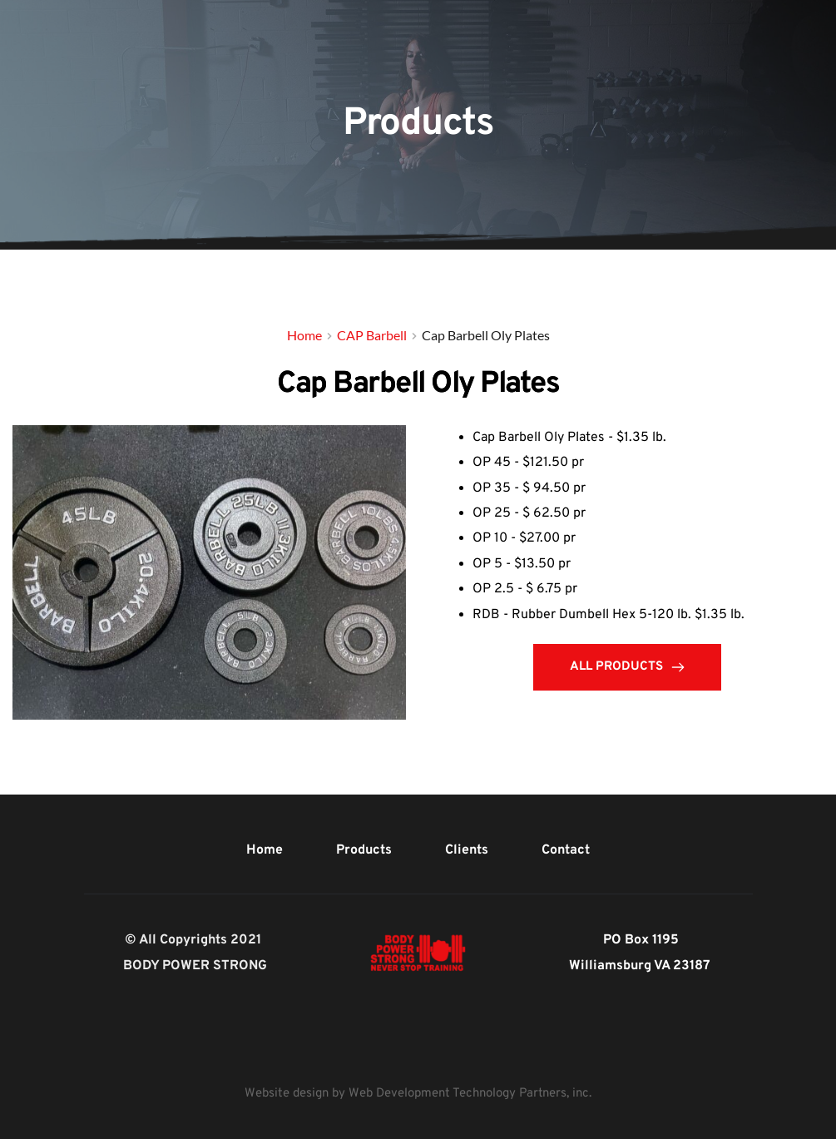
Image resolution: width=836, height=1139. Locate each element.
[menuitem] (264, 850)
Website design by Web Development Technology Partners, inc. (418, 1094)
